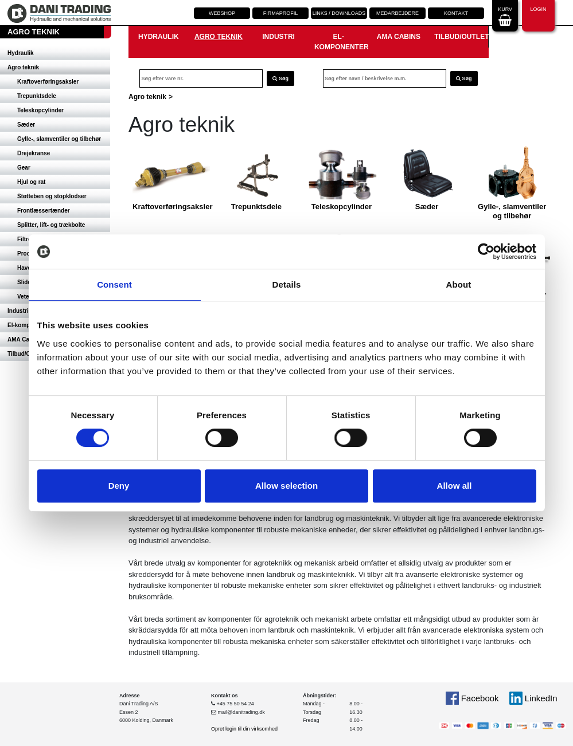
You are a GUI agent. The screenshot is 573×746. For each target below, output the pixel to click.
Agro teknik (23, 67)
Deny (119, 485)
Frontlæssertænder (43, 210)
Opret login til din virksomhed (244, 729)
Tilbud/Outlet (461, 37)
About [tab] (458, 284)
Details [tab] (286, 284)
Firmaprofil (280, 13)
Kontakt (456, 13)
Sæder (26, 124)
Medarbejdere (397, 13)
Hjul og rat (31, 182)
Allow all (454, 485)
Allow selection (286, 485)
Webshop (222, 13)
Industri (278, 37)
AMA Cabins (398, 37)
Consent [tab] (114, 284)
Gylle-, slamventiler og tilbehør (59, 139)
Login (538, 14)
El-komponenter (341, 42)
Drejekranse (33, 153)
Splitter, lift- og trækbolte (51, 225)
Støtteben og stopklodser (52, 196)
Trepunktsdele (36, 96)
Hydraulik (20, 53)
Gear (23, 167)
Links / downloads (339, 13)
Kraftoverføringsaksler (48, 81)
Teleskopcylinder (40, 110)
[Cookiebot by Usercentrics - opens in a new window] (486, 251)
